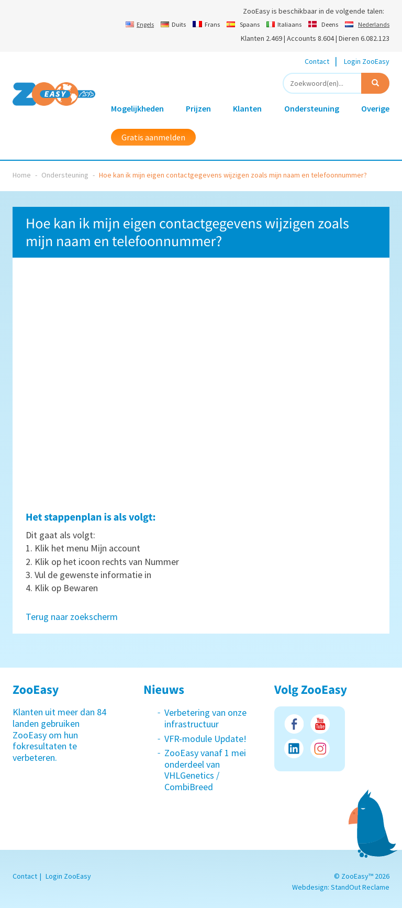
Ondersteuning (311, 108)
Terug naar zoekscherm (72, 617)
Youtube (320, 724)
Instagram (320, 748)
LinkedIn (294, 748)
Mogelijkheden (137, 108)
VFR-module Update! (205, 739)
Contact (317, 61)
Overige (375, 108)
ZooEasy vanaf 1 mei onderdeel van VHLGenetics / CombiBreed (205, 770)
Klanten (247, 108)
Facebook (294, 724)
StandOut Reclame (360, 887)
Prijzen (198, 108)
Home (22, 175)
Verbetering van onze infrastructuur (205, 718)
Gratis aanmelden (153, 137)
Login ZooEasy (366, 61)
